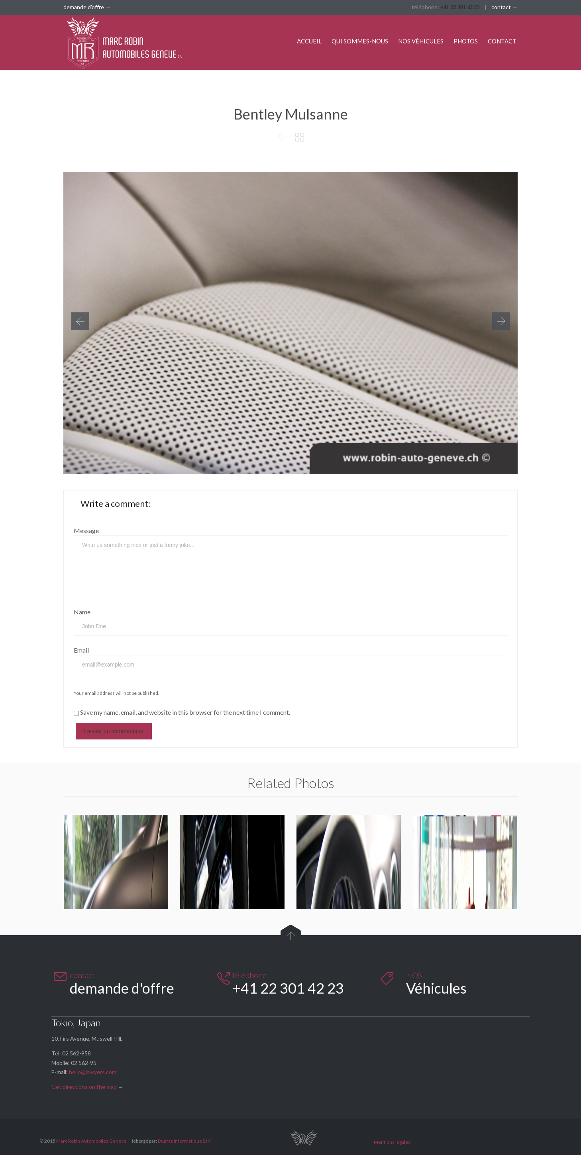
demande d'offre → (87, 7)
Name (82, 612)
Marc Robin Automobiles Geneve (91, 1141)
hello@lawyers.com (92, 1072)
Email (81, 650)
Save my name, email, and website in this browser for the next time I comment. (182, 712)
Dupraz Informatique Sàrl (184, 1141)
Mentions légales (392, 1142)
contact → (504, 7)
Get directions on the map (84, 1086)
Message (86, 530)
